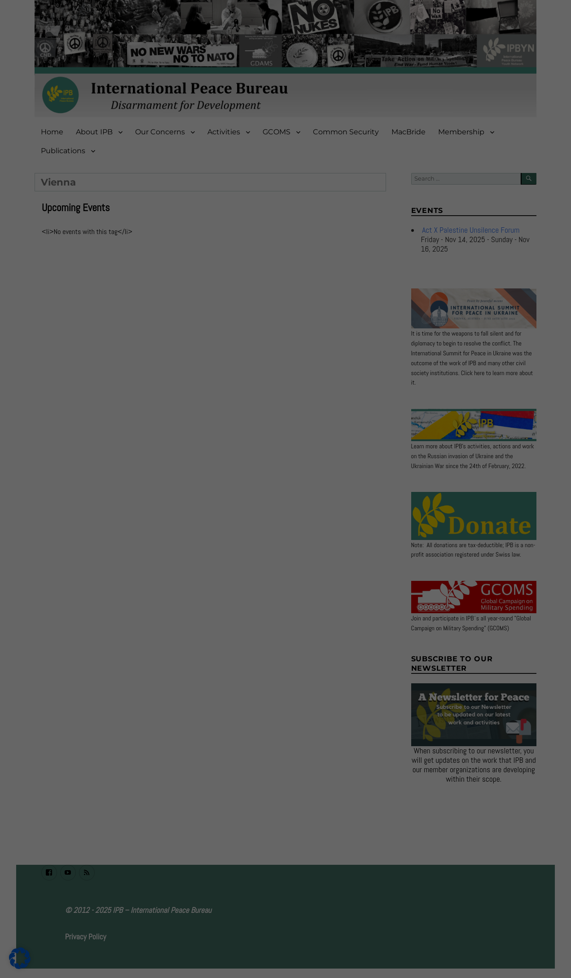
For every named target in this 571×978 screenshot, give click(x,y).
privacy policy (199, 106)
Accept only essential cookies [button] (285, 162)
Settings (208, 115)
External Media (319, 72)
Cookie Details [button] (285, 209)
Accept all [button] (199, 136)
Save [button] (372, 136)
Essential (312, 35)
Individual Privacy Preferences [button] (285, 189)
